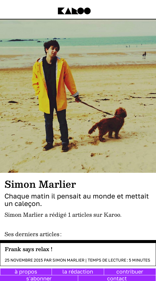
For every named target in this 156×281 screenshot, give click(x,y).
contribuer (129, 271)
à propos (26, 271)
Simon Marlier (68, 260)
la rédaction (77, 271)
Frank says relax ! (28, 249)
